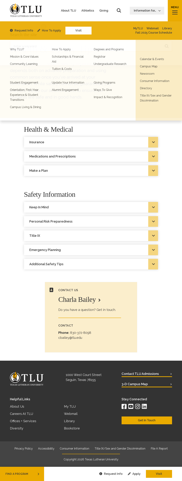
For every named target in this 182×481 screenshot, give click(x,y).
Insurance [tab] (36, 142)
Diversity (16, 428)
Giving (103, 10)
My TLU (70, 406)
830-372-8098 (80, 333)
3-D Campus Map (135, 384)
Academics (32, 26)
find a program (23, 473)
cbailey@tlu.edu (70, 338)
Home (14, 26)
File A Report (159, 448)
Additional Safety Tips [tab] (46, 264)
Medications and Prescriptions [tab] (52, 156)
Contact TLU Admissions (140, 374)
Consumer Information (74, 448)
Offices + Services (23, 421)
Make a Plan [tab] (38, 170)
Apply (134, 473)
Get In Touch (147, 420)
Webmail (70, 414)
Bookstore (72, 428)
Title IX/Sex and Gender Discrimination (120, 448)
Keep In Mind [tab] (39, 207)
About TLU (68, 10)
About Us (17, 406)
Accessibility (46, 448)
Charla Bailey (77, 299)
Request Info (110, 473)
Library (69, 421)
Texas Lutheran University (101, 459)
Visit (159, 473)
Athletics (87, 10)
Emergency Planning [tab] (45, 250)
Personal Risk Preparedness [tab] (51, 221)
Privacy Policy (23, 448)
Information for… (147, 10)
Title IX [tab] (34, 235)
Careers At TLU (21, 414)
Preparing (83, 26)
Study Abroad (62, 26)
